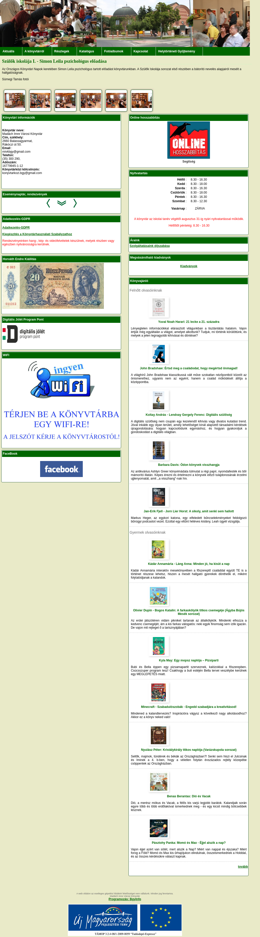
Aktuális (8, 51)
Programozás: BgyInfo (125, 899)
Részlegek (61, 51)
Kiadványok (188, 266)
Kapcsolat (141, 51)
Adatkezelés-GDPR (16, 227)
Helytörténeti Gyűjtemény (176, 51)
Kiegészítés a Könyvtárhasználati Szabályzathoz (37, 234)
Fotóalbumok (113, 51)
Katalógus (86, 51)
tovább (243, 866)
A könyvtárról (34, 51)
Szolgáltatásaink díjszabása (149, 246)
